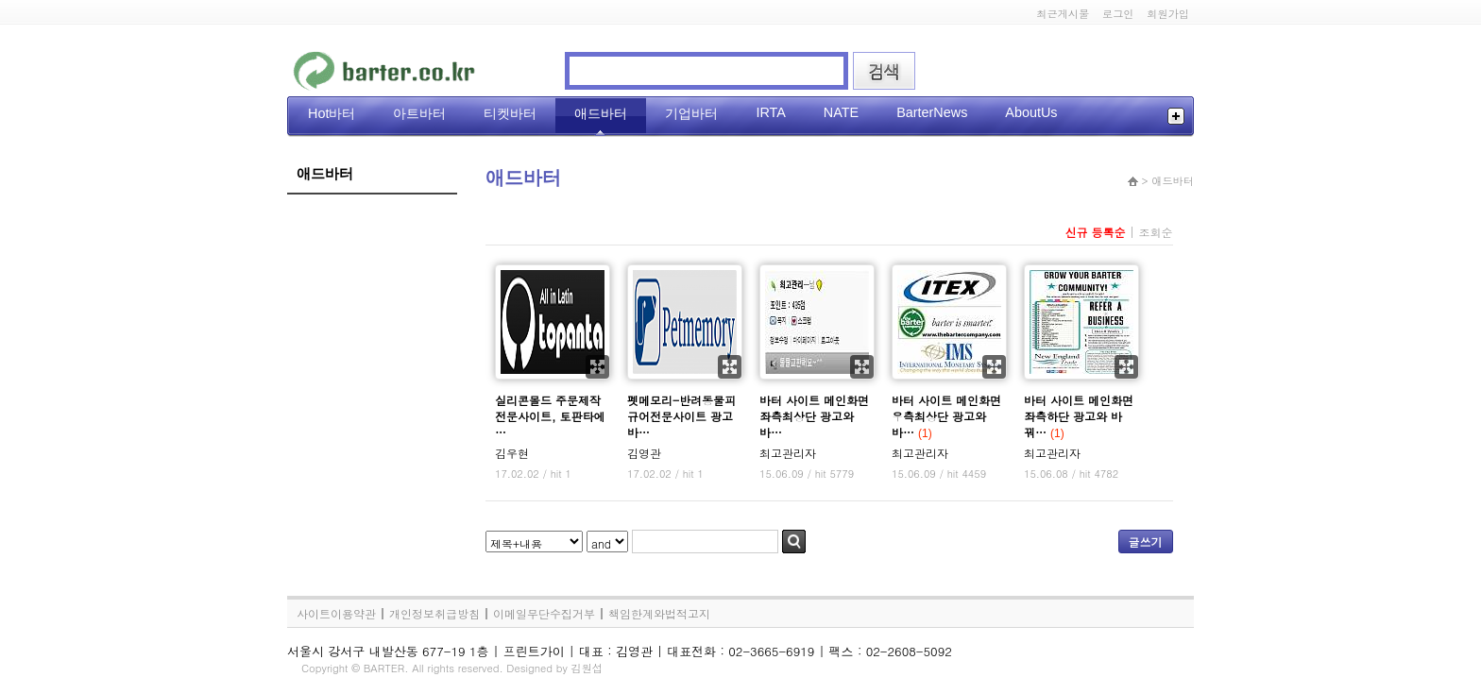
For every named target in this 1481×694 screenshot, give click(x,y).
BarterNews (931, 112)
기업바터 (691, 113)
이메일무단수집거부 (544, 613)
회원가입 (1168, 13)
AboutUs (1031, 112)
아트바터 (419, 113)
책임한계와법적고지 (659, 613)
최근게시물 (1062, 13)
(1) (925, 433)
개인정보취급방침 (434, 613)
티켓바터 (510, 113)
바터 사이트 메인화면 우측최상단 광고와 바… (946, 416)
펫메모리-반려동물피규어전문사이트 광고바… (681, 416)
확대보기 (597, 367)
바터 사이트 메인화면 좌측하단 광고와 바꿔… (1078, 416)
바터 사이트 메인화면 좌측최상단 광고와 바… (814, 416)
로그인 (1118, 13)
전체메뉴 (1175, 116)
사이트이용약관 (336, 613)
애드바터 (600, 113)
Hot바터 (331, 113)
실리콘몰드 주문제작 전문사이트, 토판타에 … (550, 416)
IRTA (770, 112)
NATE (841, 112)
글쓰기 (1146, 541)
